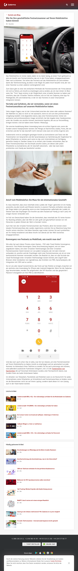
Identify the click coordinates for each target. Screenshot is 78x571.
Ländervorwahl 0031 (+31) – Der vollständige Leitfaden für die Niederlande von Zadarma (44, 397)
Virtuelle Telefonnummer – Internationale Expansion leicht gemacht (37, 521)
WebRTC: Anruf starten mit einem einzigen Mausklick (33, 500)
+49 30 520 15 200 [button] (45, 539)
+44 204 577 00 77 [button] (60, 539)
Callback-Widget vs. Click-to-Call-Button (29, 424)
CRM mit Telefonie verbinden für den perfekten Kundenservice (36, 469)
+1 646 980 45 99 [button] (31, 539)
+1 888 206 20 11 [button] (17, 539)
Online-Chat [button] (49, 544)
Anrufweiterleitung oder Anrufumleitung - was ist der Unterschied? (37, 459)
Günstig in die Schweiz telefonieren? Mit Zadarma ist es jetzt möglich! (38, 512)
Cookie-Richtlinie (55, 561)
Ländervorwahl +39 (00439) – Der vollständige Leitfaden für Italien (37, 406)
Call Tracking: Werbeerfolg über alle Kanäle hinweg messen (34, 489)
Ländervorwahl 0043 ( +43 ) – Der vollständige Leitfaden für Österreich (38, 433)
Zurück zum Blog (14, 15)
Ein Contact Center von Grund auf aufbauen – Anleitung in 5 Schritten (37, 415)
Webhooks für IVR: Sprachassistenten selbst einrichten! (33, 480)
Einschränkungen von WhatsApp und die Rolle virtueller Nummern (36, 450)
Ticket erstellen (31, 544)
